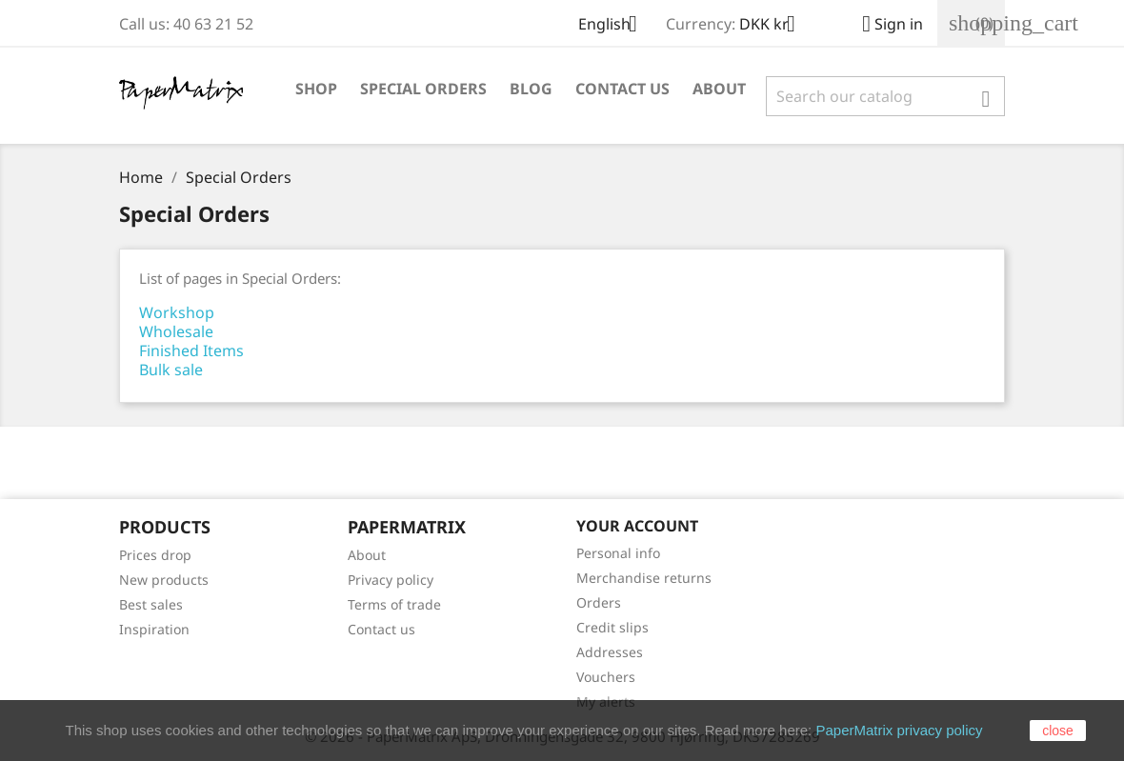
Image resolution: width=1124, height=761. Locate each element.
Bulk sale (171, 369)
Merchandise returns (644, 578)
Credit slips (612, 627)
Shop (316, 88)
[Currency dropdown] (774, 25)
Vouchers (605, 677)
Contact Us (622, 88)
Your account (637, 525)
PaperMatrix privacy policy (898, 730)
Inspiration (154, 629)
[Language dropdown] (615, 25)
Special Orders (423, 88)
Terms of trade (394, 604)
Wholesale (176, 331)
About (719, 88)
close (1058, 730)
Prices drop (155, 555)
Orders (598, 602)
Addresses (609, 652)
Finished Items (191, 350)
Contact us (381, 629)
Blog (531, 88)
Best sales (151, 604)
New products (164, 580)
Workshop (176, 312)
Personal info (618, 553)
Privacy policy (390, 580)
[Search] (885, 96)
